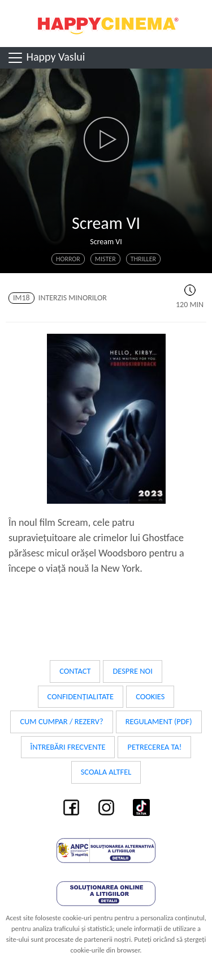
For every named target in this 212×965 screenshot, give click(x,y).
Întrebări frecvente (68, 747)
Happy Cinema (106, 23)
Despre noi (132, 671)
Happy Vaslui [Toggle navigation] (46, 57)
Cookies (150, 696)
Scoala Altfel (106, 772)
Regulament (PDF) (159, 721)
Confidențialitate (80, 696)
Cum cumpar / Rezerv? (61, 721)
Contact (74, 671)
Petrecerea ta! (154, 747)
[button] (106, 139)
